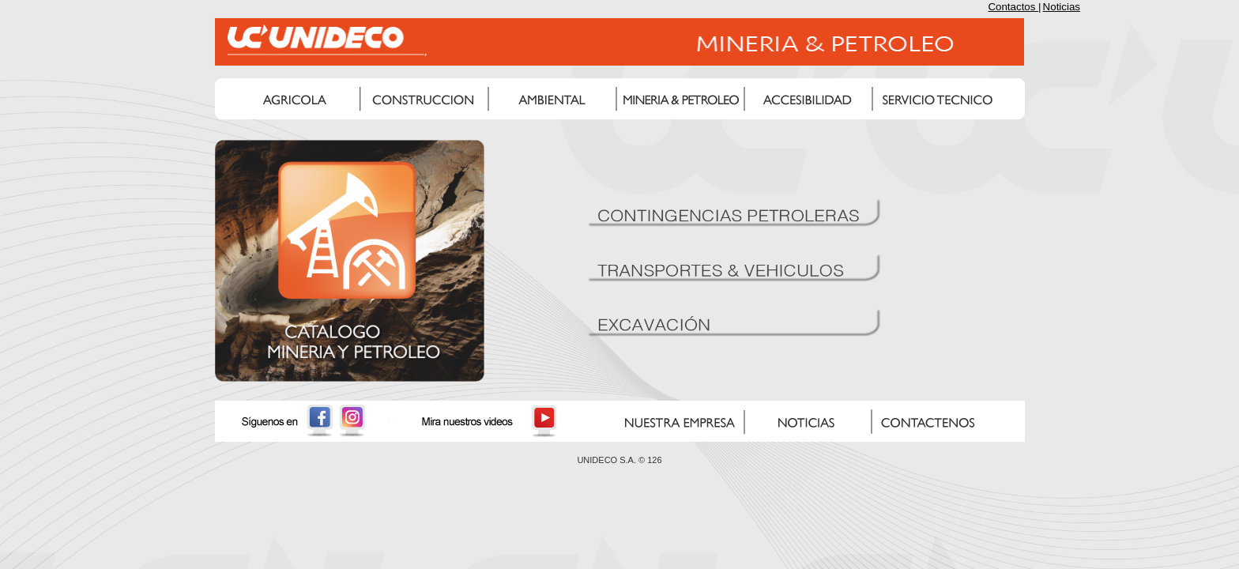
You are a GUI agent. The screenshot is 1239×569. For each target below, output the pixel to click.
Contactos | (1014, 7)
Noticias (1061, 7)
